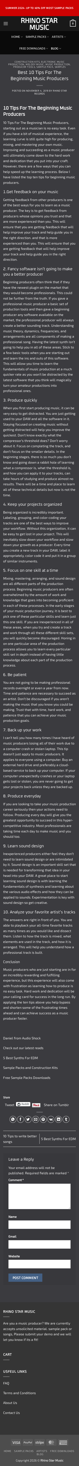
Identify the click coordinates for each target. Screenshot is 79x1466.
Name (12, 1216)
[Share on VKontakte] (50, 1119)
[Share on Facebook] (20, 1119)
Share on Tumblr (56, 1104)
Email (12, 1236)
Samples (60, 67)
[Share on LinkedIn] (58, 1119)
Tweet (9, 1104)
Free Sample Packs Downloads (26, 1077)
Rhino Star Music (39, 23)
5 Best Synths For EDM (21, 1058)
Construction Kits (27, 62)
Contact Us (11, 1413)
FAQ (6, 1383)
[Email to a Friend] (35, 1119)
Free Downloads (33, 49)
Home (17, 37)
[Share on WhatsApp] (12, 1119)
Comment (16, 1180)
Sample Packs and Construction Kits (30, 1068)
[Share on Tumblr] (66, 1119)
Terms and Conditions (19, 1393)
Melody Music (35, 64)
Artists (59, 37)
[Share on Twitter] (28, 1119)
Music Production (58, 64)
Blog (56, 49)
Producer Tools (24, 67)
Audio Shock (31, 1038)
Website (14, 1256)
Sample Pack (44, 67)
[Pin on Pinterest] (43, 1119)
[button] (5, 23)
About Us (10, 1403)
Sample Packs (37, 37)
